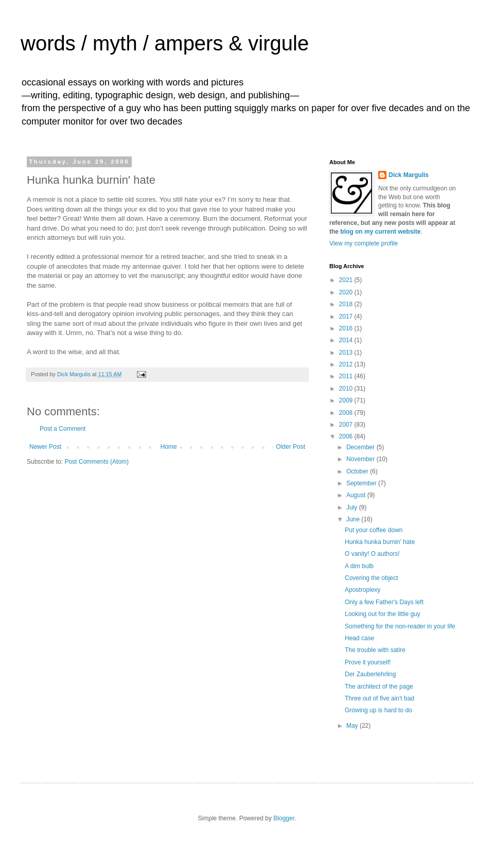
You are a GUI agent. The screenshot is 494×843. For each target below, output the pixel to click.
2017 (347, 316)
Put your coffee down (374, 530)
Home (169, 446)
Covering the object (371, 578)
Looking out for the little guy (382, 614)
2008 (347, 412)
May (353, 725)
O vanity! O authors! (372, 553)
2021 (347, 280)
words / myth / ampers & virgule (165, 43)
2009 (347, 400)
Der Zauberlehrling (370, 674)
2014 (347, 340)
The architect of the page (379, 686)
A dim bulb (359, 566)
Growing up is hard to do (378, 710)
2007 (347, 424)
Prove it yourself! (368, 662)
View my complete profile (363, 243)
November (361, 459)
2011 (347, 376)
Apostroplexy (362, 589)
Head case (359, 638)
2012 (347, 364)
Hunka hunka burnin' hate (380, 542)
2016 (347, 328)
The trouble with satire (375, 650)
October (358, 471)
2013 (347, 352)
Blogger (283, 818)
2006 (347, 436)
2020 (347, 292)
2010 (347, 388)
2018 (347, 304)
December (361, 447)
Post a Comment (62, 428)
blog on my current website (380, 231)
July (352, 507)
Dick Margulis (409, 175)
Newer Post (45, 446)
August (356, 495)
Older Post (290, 446)
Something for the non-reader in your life (400, 626)
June (353, 519)
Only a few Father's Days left (384, 602)
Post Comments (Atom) (96, 461)
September (362, 483)
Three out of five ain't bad (379, 698)
